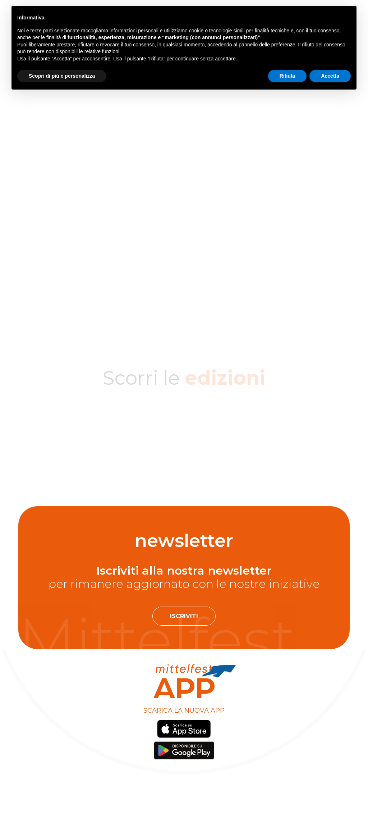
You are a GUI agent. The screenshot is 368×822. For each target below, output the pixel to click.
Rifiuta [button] (287, 76)
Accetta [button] (330, 76)
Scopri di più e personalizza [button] (62, 76)
